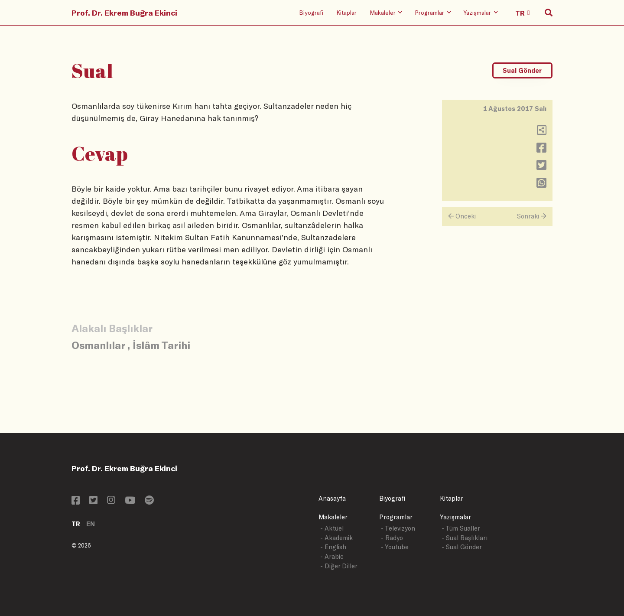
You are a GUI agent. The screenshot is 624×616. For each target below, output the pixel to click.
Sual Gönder (522, 70)
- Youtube (395, 547)
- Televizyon (398, 528)
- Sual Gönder (462, 547)
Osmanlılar (98, 345)
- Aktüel (332, 528)
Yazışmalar (455, 517)
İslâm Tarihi (161, 345)
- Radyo (392, 537)
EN (90, 524)
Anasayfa (332, 498)
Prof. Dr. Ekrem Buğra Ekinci (124, 12)
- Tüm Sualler (461, 528)
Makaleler (333, 517)
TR (76, 524)
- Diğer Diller (339, 566)
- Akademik (336, 537)
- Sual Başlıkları (465, 537)
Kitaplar (346, 12)
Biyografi (311, 12)
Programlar (396, 517)
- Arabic (332, 556)
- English (333, 547)
